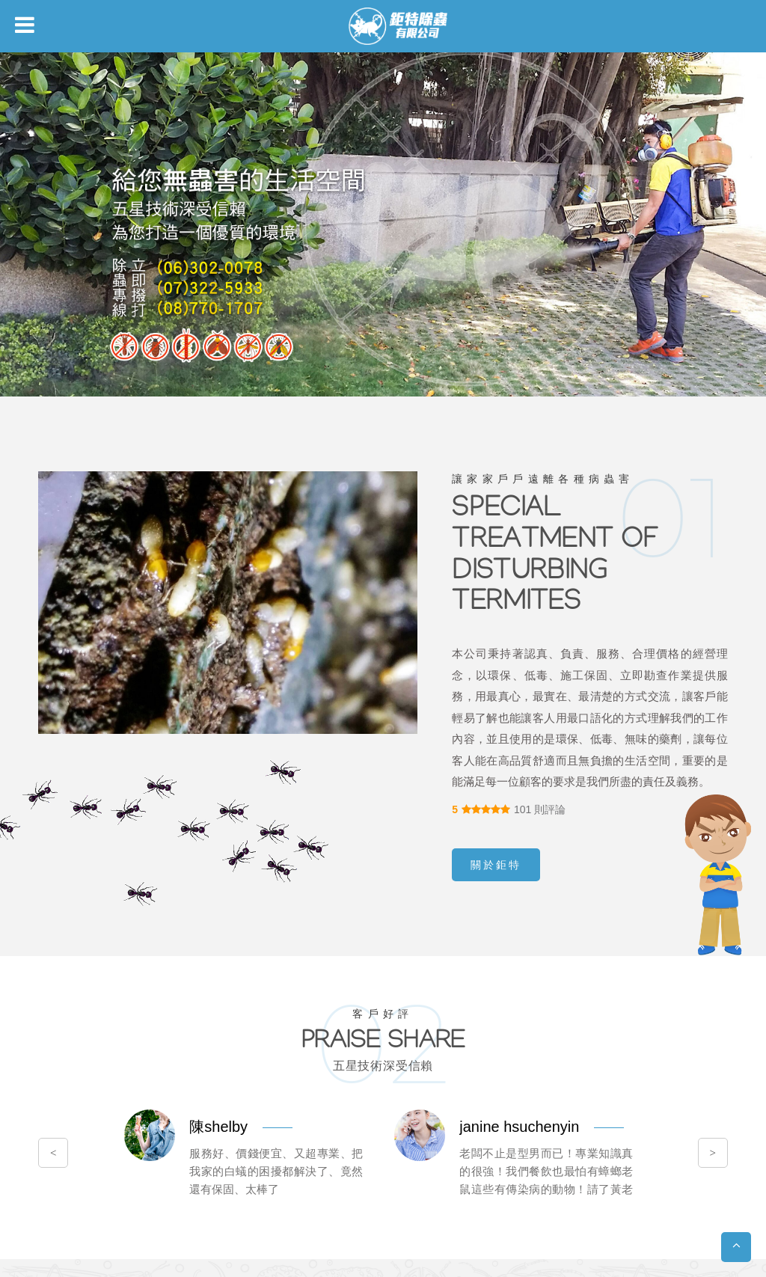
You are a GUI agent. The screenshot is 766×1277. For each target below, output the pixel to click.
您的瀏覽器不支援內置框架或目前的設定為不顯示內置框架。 (383, 638)
